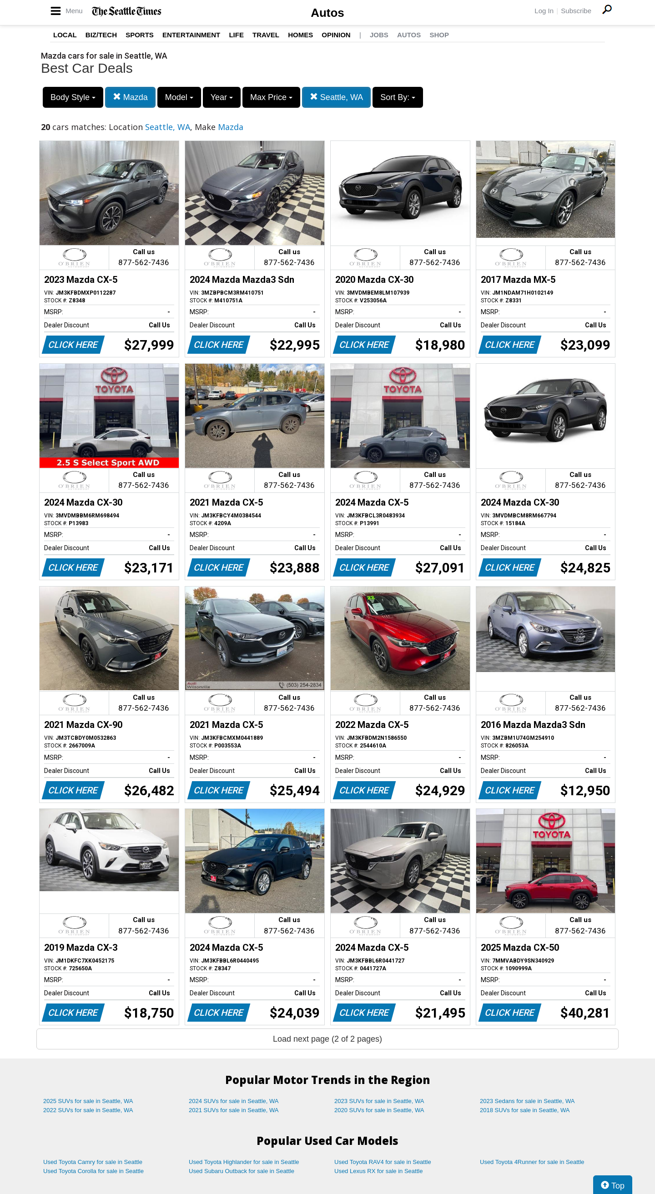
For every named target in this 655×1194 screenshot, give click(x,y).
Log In (544, 11)
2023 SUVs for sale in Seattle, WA (379, 1101)
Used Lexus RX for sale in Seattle (378, 1171)
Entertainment (191, 35)
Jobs (379, 35)
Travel (265, 35)
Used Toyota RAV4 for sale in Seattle (382, 1162)
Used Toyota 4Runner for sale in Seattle (532, 1162)
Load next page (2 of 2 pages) (327, 1038)
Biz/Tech (101, 35)
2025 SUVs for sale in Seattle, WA (88, 1101)
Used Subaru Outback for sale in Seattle (241, 1171)
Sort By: (397, 97)
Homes (300, 35)
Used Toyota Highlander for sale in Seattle (244, 1162)
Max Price (271, 97)
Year (222, 97)
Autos (327, 13)
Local (65, 35)
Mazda (130, 97)
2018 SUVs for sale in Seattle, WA (525, 1110)
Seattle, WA (336, 97)
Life (236, 35)
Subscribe (576, 11)
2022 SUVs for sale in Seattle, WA (88, 1110)
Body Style (73, 97)
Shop (439, 35)
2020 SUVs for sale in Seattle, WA (379, 1110)
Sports (140, 35)
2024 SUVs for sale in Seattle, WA (234, 1101)
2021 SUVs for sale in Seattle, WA (234, 1110)
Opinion (336, 35)
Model (179, 97)
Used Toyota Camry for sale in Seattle (92, 1162)
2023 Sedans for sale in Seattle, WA (527, 1101)
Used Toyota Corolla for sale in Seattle (93, 1171)
